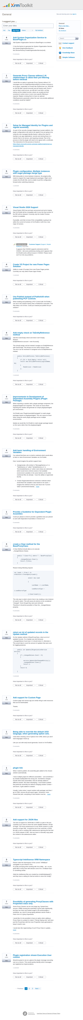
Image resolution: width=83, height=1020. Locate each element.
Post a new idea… (64, 26)
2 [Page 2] (29, 988)
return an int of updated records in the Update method (30, 633)
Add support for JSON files (25, 820)
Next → (37, 988)
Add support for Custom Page (27, 698)
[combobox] (67, 38)
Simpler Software (68, 57)
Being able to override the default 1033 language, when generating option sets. (31, 733)
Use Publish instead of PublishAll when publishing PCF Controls (31, 298)
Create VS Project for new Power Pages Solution (31, 265)
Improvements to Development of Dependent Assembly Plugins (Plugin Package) (30, 399)
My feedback (39, 30)
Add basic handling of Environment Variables (29, 451)
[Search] (77, 38)
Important (30, 63)
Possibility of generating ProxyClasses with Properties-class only (33, 903)
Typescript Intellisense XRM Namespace (31, 860)
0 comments (16, 54)
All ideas (61, 28)
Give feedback (67, 48)
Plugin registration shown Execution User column (32, 956)
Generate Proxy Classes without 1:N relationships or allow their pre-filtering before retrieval (31, 78)
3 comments (16, 227)
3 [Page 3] (32, 988)
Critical (42, 63)
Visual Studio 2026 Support (25, 207)
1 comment (16, 185)
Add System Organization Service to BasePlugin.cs (29, 39)
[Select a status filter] (27, 30)
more (37, 486)
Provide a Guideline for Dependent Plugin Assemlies (32, 513)
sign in (74, 14)
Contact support (68, 43)
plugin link (18, 768)
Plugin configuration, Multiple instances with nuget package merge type (31, 172)
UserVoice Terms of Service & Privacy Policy (48, 1013)
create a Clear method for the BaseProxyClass (26, 545)
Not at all (19, 63)
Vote (6, 43)
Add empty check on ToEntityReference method (31, 334)
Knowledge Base (68, 52)
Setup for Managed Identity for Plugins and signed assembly (33, 126)
